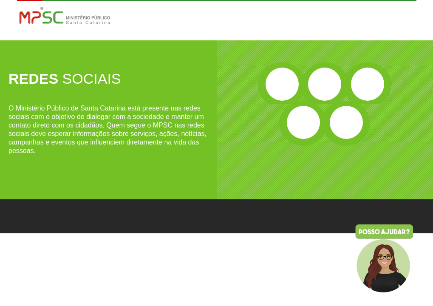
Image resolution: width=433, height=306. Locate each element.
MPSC (65, 16)
